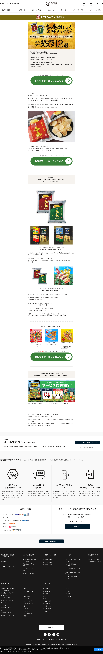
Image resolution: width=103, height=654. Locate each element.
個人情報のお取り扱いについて (71, 644)
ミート (69, 596)
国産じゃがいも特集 (50, 555)
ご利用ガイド (4, 3)
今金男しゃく (21, 10)
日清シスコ (27, 616)
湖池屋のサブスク (93, 555)
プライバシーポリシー (15, 651)
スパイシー (48, 596)
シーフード (48, 608)
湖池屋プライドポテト (7, 608)
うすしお (47, 591)
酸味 (46, 598)
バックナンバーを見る (86, 447)
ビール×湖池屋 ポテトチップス (73, 560)
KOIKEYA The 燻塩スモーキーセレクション (95, 560)
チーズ (69, 588)
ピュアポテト (5, 610)
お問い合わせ (77, 526)
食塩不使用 (48, 601)
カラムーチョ (28, 588)
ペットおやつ (28, 613)
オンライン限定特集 (28, 555)
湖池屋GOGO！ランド (59, 640)
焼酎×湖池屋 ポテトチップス (73, 573)
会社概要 (44, 644)
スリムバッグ (28, 601)
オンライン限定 (36, 10)
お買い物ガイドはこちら (51, 541)
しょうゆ (47, 611)
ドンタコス (27, 596)
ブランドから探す (78, 10)
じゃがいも (51, 10)
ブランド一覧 (5, 584)
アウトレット (5, 603)
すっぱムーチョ (28, 591)
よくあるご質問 (15, 3)
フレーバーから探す (95, 10)
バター (69, 591)
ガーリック (48, 603)
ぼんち (26, 611)
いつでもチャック (29, 603)
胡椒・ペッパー (49, 606)
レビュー (91, 4)
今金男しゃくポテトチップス (30, 565)
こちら (97, 495)
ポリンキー (27, 598)
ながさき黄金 (48, 560)
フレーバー (48, 584)
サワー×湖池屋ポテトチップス (73, 577)
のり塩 (46, 588)
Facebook (49, 634)
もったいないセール (7, 600)
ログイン (84, 4)
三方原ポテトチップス (7, 566)
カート (97, 4)
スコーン (26, 593)
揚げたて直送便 (6, 10)
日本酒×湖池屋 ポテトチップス (73, 565)
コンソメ (47, 593)
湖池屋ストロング (6, 613)
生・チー (26, 606)
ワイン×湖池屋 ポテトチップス (73, 569)
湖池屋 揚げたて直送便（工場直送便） (7, 556)
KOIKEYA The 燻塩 (28, 573)
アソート (25, 571)
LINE (57, 634)
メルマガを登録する (87, 442)
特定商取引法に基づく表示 (54, 644)
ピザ (69, 593)
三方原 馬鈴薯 (49, 562)
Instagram (53, 634)
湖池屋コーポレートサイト (43, 640)
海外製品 (26, 608)
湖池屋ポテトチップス (7, 615)
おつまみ (63, 10)
